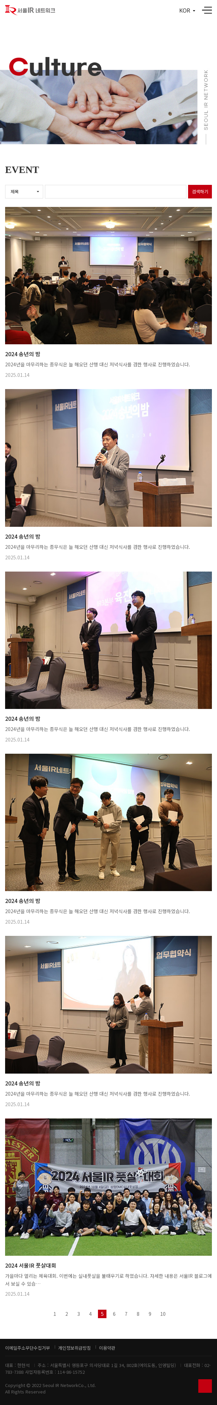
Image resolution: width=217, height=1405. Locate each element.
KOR (187, 10)
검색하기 (200, 191)
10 (163, 1313)
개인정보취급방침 (74, 1348)
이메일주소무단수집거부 (27, 1348)
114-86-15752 (71, 1372)
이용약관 (107, 1348)
